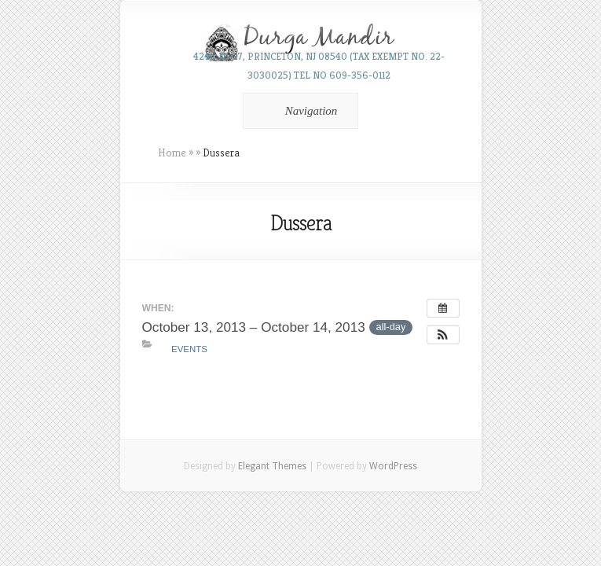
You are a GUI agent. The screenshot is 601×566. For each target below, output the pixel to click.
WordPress (393, 466)
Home (172, 152)
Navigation (298, 111)
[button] (443, 335)
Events (189, 349)
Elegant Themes (272, 466)
